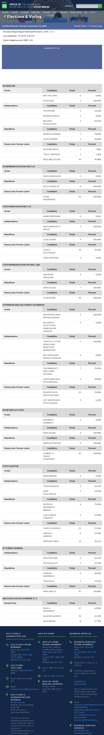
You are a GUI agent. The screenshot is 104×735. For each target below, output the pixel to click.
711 (28, 660)
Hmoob (15, 12)
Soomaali (24, 12)
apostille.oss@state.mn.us (87, 710)
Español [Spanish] (5, 12)
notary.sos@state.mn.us (86, 720)
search (69, 6)
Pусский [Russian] (46, 12)
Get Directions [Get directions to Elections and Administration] (18, 702)
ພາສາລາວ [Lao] (63, 12)
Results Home (81, 26)
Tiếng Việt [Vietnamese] (35, 12)
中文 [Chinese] (54, 12)
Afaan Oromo (76, 12)
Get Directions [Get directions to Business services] (81, 730)
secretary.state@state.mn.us (25, 689)
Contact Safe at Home (53, 676)
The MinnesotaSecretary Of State (29, 5)
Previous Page (96, 26)
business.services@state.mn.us (89, 705)
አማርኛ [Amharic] (92, 12)
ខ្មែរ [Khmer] (86, 12)
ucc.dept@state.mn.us (85, 715)
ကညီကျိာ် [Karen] (50, 15)
